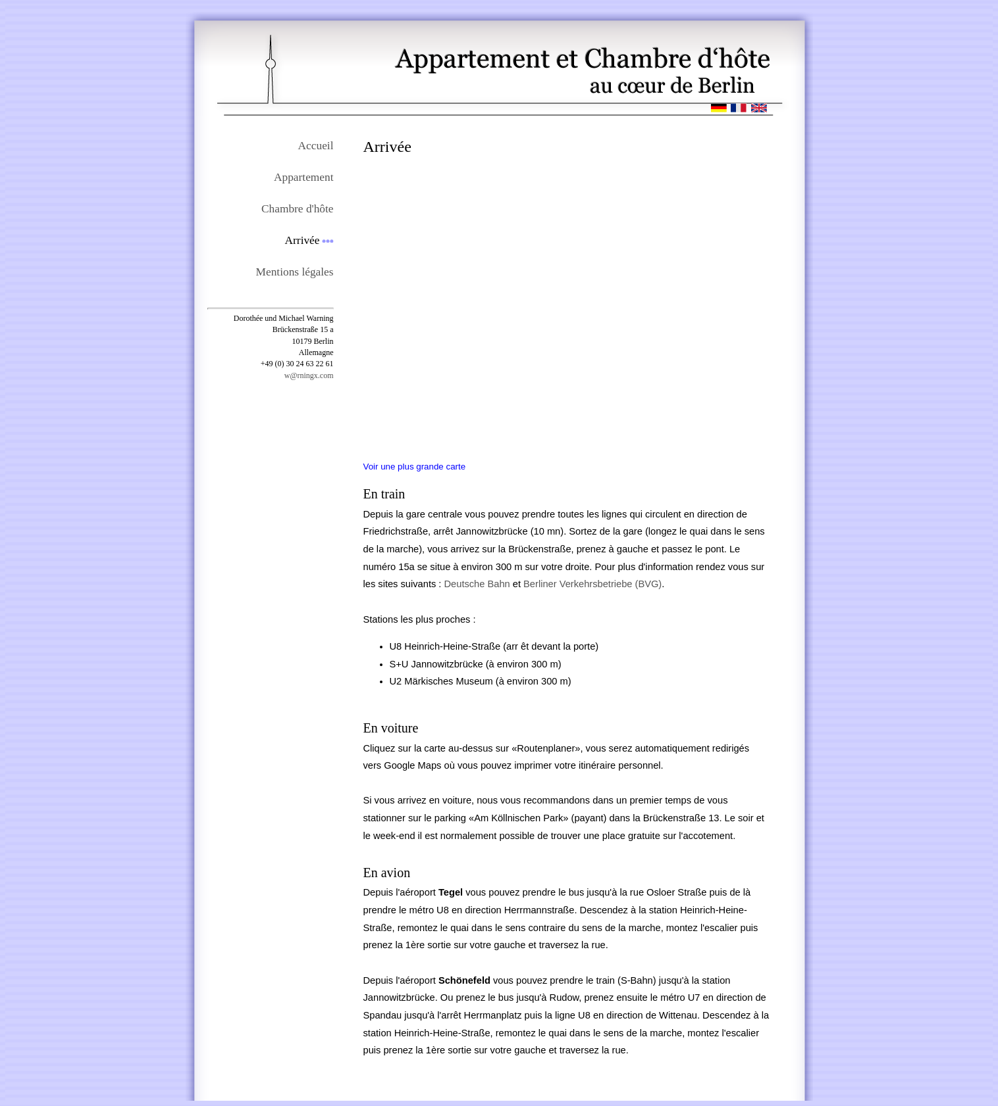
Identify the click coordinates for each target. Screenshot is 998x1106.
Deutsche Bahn (477, 584)
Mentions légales (295, 272)
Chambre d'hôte (297, 209)
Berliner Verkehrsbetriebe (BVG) (592, 584)
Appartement (303, 177)
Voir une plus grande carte (414, 466)
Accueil (316, 145)
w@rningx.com (309, 375)
